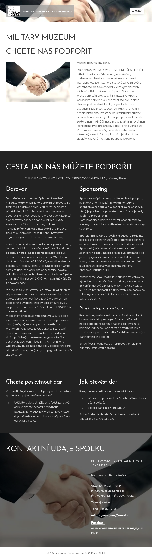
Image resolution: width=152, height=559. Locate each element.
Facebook (98, 523)
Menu (137, 10)
